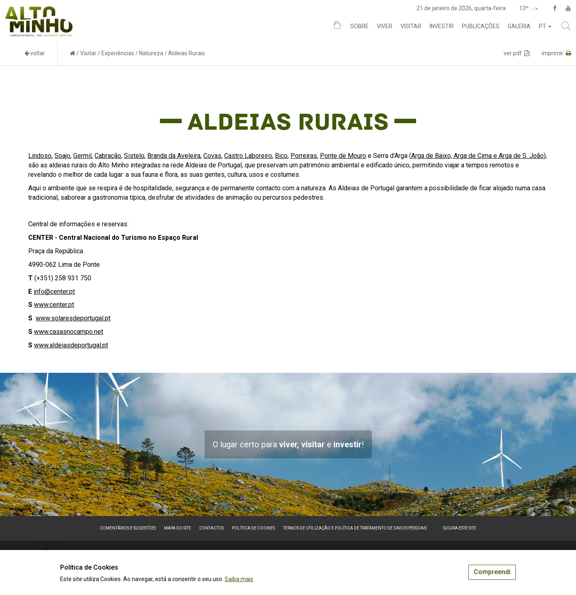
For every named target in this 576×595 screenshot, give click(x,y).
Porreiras (303, 156)
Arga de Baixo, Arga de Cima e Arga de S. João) (478, 156)
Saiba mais (239, 579)
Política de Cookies (253, 528)
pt (545, 26)
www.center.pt (54, 305)
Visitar (410, 26)
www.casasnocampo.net (68, 332)
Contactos (211, 528)
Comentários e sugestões (128, 528)
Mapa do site (177, 528)
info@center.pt (54, 291)
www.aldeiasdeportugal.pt (71, 345)
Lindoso (40, 156)
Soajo (62, 156)
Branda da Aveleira (173, 156)
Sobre (359, 26)
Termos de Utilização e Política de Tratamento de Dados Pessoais (355, 528)
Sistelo (134, 156)
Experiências (117, 53)
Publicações (481, 26)
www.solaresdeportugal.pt (73, 318)
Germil (82, 156)
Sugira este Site (459, 528)
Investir (442, 26)
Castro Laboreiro (248, 156)
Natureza (151, 53)
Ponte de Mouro (343, 156)
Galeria (519, 26)
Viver (384, 26)
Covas (212, 156)
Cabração (107, 156)
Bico (281, 156)
